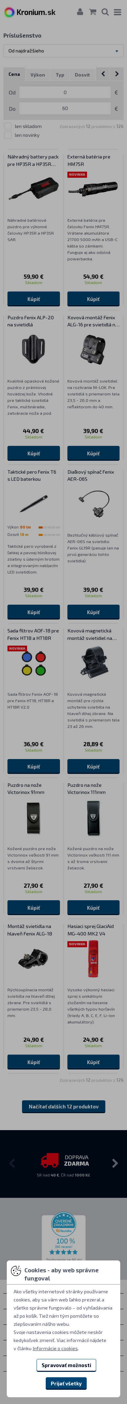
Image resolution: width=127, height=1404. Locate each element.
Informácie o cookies (55, 1348)
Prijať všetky (66, 1383)
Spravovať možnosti (66, 1365)
